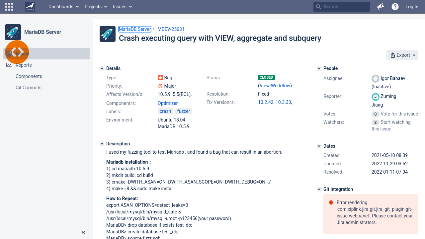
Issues (120, 6)
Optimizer (168, 103)
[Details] (102, 68)
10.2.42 (266, 102)
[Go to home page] (30, 6)
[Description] (102, 143)
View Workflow (275, 85)
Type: (111, 77)
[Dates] (319, 146)
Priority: (114, 86)
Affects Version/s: (124, 94)
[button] (9, 6)
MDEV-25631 (170, 29)
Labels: (113, 111)
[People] (319, 68)
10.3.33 (283, 102)
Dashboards (60, 6)
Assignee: (333, 78)
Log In (412, 6)
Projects (93, 6)
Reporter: (332, 96)
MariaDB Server (42, 32)
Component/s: (121, 103)
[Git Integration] (319, 189)
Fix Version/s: (221, 102)
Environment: (119, 119)
